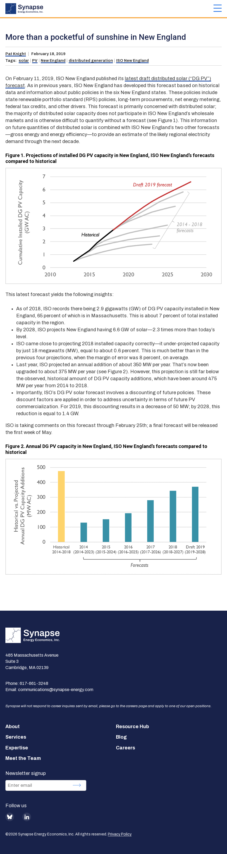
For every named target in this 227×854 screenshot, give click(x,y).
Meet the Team (23, 758)
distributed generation (91, 61)
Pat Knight (15, 54)
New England (53, 61)
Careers (125, 747)
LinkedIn (26, 817)
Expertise (16, 747)
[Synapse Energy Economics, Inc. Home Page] (109, 8)
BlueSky (9, 817)
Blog (121, 737)
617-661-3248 (34, 683)
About (12, 726)
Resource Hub (132, 726)
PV (34, 61)
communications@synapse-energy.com (55, 689)
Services (15, 737)
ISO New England (132, 61)
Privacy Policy (120, 834)
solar (24, 61)
